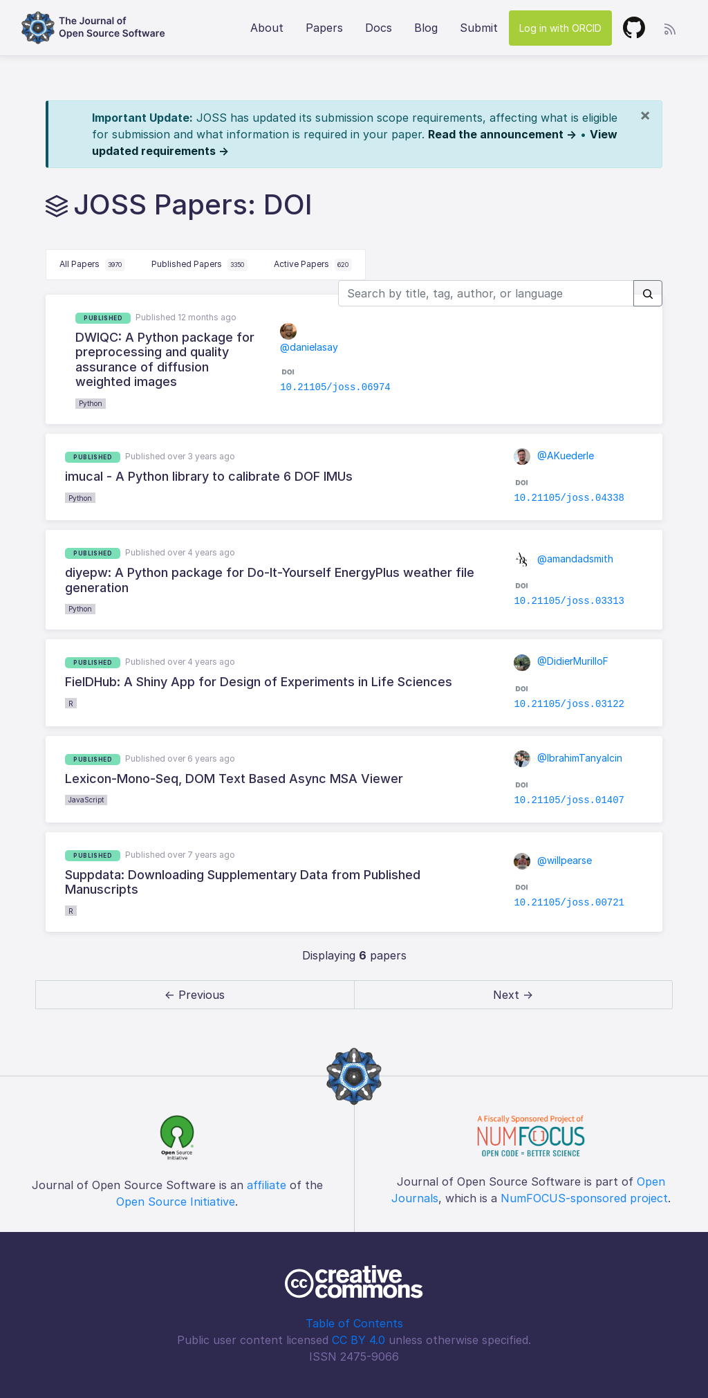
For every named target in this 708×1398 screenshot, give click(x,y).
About (266, 28)
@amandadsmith (563, 558)
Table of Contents (354, 1323)
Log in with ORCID (560, 28)
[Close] (645, 115)
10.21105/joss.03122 (569, 704)
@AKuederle (554, 455)
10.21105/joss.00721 (569, 902)
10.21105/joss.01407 (569, 800)
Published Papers (199, 265)
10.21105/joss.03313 (569, 601)
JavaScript (86, 799)
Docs (378, 28)
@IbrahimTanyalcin (568, 758)
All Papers (92, 265)
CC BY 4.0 (358, 1340)
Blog (426, 28)
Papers (324, 28)
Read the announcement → (502, 134)
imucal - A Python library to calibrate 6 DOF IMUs (209, 476)
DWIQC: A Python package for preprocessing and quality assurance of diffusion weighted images (164, 359)
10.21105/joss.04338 (569, 498)
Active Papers (313, 265)
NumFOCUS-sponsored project (584, 1198)
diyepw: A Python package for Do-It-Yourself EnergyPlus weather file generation (269, 580)
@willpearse (553, 860)
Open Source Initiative (175, 1201)
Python (90, 403)
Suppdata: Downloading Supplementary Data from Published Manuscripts (242, 882)
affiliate (266, 1185)
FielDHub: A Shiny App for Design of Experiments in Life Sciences (258, 681)
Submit (479, 28)
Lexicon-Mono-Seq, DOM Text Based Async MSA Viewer (234, 778)
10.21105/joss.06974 (335, 387)
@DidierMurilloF (561, 661)
